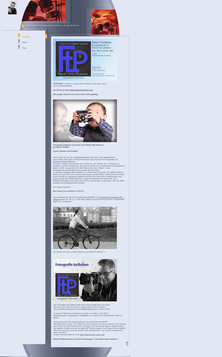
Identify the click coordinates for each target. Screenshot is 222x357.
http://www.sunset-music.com (92, 335)
